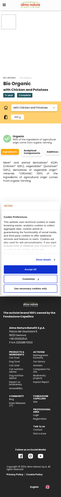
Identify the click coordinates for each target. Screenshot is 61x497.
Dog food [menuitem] (14, 361)
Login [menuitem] (36, 415)
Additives (52, 151)
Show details (43, 259)
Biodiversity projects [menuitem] (39, 377)
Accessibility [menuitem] (16, 388)
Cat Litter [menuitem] (14, 365)
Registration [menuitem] (40, 418)
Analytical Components (32, 152)
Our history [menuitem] (39, 361)
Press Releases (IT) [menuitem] (17, 404)
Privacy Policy (15, 474)
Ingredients (10, 151)
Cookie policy (16, 252)
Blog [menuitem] (11, 399)
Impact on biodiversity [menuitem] (15, 383)
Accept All (30, 269)
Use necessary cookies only (30, 288)
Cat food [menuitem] (14, 357)
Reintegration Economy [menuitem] (40, 356)
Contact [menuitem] (37, 429)
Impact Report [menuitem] (41, 382)
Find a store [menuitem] (39, 433)
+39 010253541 (18, 339)
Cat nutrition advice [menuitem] (16, 370)
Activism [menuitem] (37, 365)
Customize (30, 279)
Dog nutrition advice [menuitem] (16, 377)
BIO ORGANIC (9, 77)
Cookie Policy (34, 474)
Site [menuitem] (35, 401)
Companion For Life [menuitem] (41, 370)
